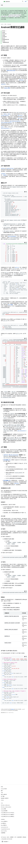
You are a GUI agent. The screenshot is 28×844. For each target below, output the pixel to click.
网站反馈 (24, 837)
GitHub (2, 800)
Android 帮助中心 (4, 821)
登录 (26, 1)
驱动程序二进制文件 (4, 798)
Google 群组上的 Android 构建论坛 (7, 814)
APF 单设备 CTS (6, 459)
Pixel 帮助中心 (3, 823)
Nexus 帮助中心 (4, 825)
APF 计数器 (10, 304)
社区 (8, 837)
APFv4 (5, 114)
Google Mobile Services (5, 829)
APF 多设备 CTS (6, 480)
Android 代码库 (4, 788)
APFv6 (9, 114)
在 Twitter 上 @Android (5, 805)
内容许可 (12, 709)
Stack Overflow (4, 830)
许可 (15, 837)
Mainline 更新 (7, 88)
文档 (2, 5)
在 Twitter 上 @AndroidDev (6, 807)
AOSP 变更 (3, 19)
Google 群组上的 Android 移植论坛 (7, 816)
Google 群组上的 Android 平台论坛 (7, 812)
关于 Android (3, 837)
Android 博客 (3, 808)
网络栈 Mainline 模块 (11, 70)
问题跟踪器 (3, 832)
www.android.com (4, 827)
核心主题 (9, 24)
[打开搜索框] (22, 1)
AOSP (2, 24)
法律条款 (11, 837)
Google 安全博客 (4, 810)
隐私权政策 (19, 837)
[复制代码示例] (26, 191)
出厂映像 (2, 796)
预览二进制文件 (4, 794)
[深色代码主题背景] (25, 191)
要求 (2, 790)
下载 (2, 792)
